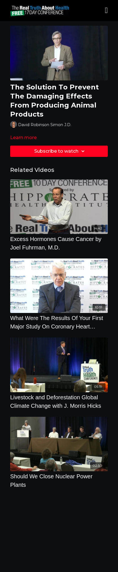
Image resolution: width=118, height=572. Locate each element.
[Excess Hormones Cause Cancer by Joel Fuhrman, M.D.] (59, 243)
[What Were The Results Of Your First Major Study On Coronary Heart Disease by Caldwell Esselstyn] (59, 322)
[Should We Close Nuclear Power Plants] (59, 480)
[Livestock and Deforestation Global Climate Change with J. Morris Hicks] (59, 401)
